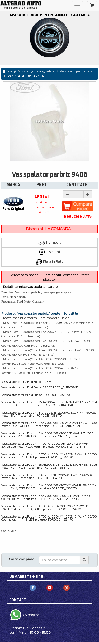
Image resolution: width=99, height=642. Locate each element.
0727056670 (30, 614)
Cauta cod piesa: (22, 559)
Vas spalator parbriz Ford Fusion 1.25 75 (26, 381)
